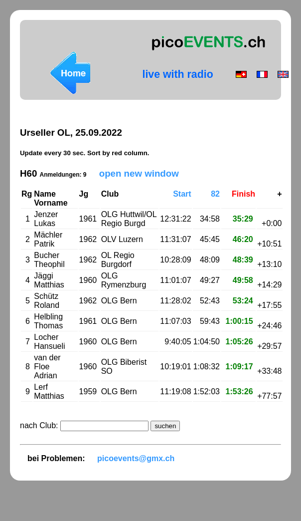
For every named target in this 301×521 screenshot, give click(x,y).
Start (182, 194)
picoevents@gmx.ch (135, 458)
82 (215, 194)
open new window (139, 173)
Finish (243, 194)
